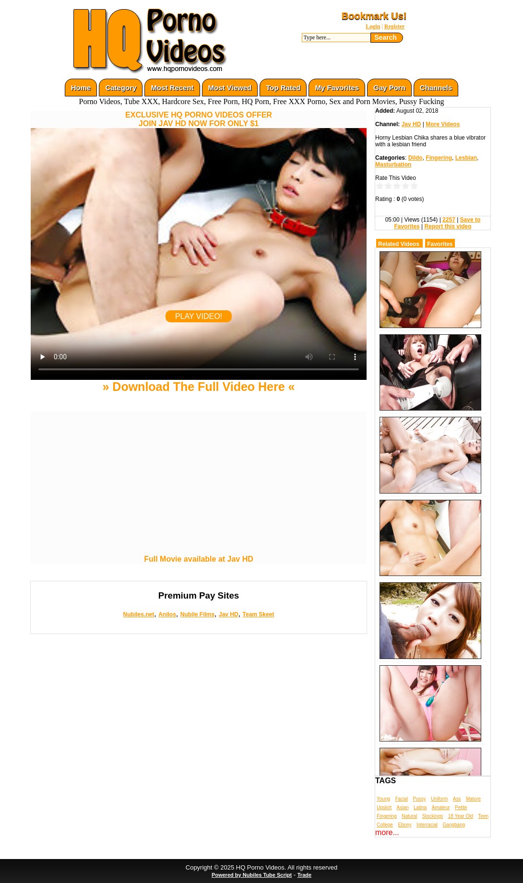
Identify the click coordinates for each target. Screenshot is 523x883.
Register (394, 26)
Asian (403, 807)
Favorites (439, 244)
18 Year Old (460, 816)
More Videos (443, 124)
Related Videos (398, 244)
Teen (483, 816)
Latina (420, 807)
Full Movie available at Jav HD (198, 559)
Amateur (441, 807)
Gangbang (454, 824)
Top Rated (283, 87)
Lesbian (466, 157)
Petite (461, 807)
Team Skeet (258, 614)
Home (81, 87)
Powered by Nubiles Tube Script (252, 875)
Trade (304, 875)
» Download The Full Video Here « (198, 386)
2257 (448, 219)
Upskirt (384, 807)
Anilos (167, 614)
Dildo (415, 157)
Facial (401, 798)
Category (120, 87)
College (385, 824)
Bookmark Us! (374, 16)
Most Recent (172, 87)
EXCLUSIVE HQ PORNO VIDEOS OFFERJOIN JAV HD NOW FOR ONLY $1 (198, 119)
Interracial (427, 824)
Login (373, 26)
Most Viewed (230, 87)
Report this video (448, 226)
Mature (473, 798)
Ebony (404, 824)
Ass (457, 798)
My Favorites (337, 87)
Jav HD (228, 614)
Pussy (419, 798)
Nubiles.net (139, 614)
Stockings (432, 816)
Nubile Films (197, 614)
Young (383, 798)
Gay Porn (389, 87)
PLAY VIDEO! (198, 316)
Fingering (439, 157)
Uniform (439, 798)
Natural (409, 816)
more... (387, 832)
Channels (436, 87)
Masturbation (393, 164)
